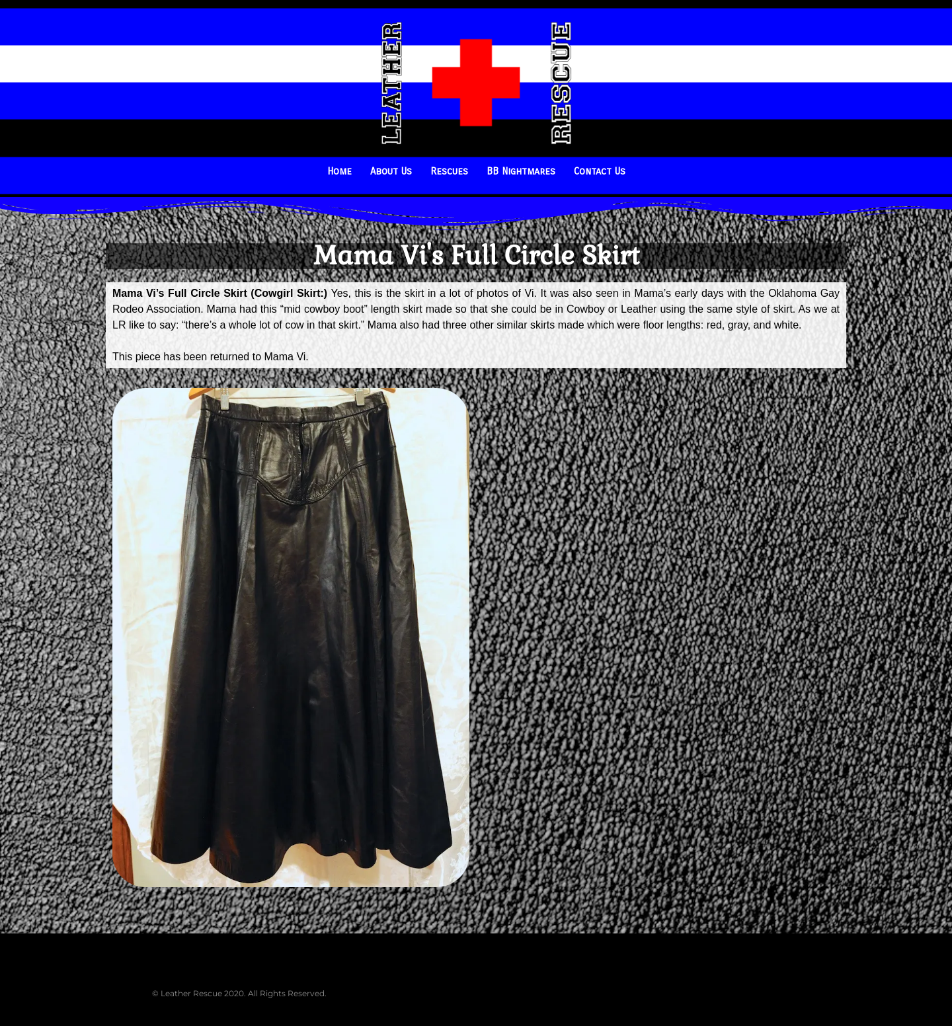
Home (339, 171)
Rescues (449, 171)
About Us (391, 171)
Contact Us (599, 171)
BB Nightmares (521, 171)
